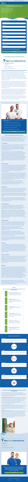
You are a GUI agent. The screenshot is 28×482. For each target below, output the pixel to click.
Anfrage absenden (14, 51)
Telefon (3, 28)
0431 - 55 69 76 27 (8, 66)
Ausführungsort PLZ (4, 45)
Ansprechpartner (4, 25)
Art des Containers (4, 35)
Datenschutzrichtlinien (17, 49)
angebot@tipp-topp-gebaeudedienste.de (10, 68)
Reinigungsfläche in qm (5, 38)
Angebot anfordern (14, 131)
